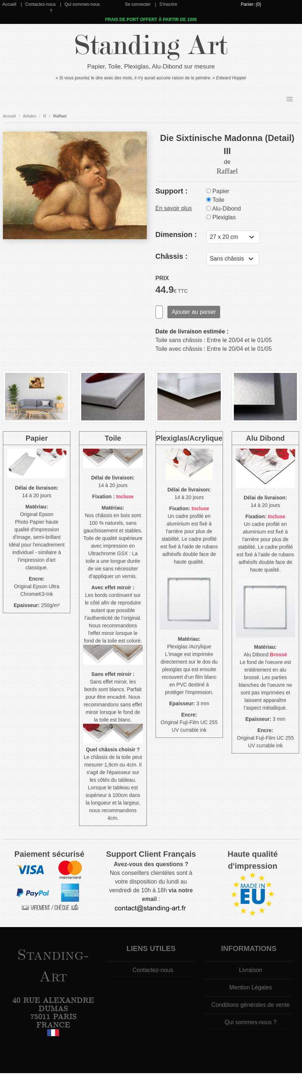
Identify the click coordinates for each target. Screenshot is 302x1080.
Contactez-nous (40, 4)
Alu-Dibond (223, 208)
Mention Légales (250, 987)
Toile (215, 200)
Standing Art (151, 45)
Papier (217, 191)
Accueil (9, 4)
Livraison (250, 970)
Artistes (29, 116)
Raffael (60, 116)
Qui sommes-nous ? (251, 1022)
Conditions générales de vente (250, 1005)
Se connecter (137, 4)
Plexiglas (221, 217)
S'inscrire (168, 4)
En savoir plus (174, 208)
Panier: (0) (251, 4)
